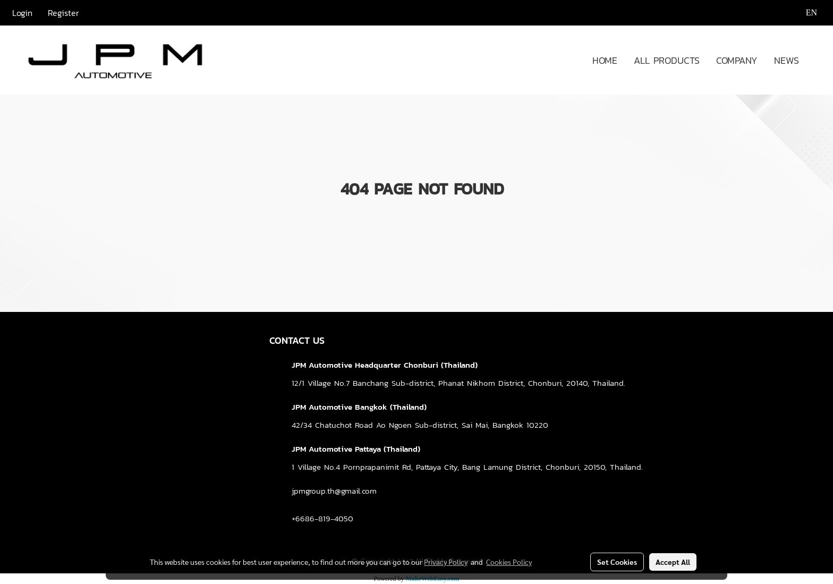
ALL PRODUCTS (667, 60)
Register (63, 12)
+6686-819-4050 (322, 518)
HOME (604, 60)
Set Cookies (617, 561)
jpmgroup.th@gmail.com (334, 491)
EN (804, 12)
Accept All (673, 561)
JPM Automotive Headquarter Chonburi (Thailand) (385, 365)
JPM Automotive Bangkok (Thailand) (359, 407)
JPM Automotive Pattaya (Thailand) (356, 449)
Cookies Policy (509, 561)
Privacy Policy (446, 561)
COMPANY (737, 60)
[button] (816, 60)
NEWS (786, 60)
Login (22, 12)
